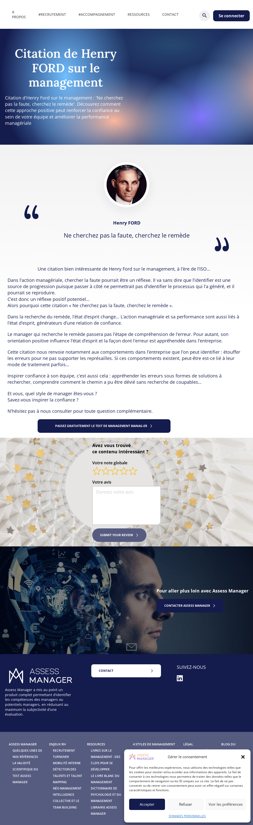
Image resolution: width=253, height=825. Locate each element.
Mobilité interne (67, 763)
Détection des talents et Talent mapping (67, 775)
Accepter (147, 804)
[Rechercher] (204, 15)
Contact (106, 671)
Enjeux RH (57, 744)
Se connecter (231, 16)
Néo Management (67, 788)
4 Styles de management (154, 744)
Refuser (185, 804)
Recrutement (64, 750)
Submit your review (116, 535)
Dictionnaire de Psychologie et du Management (106, 794)
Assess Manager (23, 744)
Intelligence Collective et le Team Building (66, 800)
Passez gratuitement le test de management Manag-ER (101, 426)
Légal (188, 744)
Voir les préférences (226, 804)
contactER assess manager (187, 605)
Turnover (61, 757)
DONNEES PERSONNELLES (187, 816)
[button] (242, 756)
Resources (96, 744)
